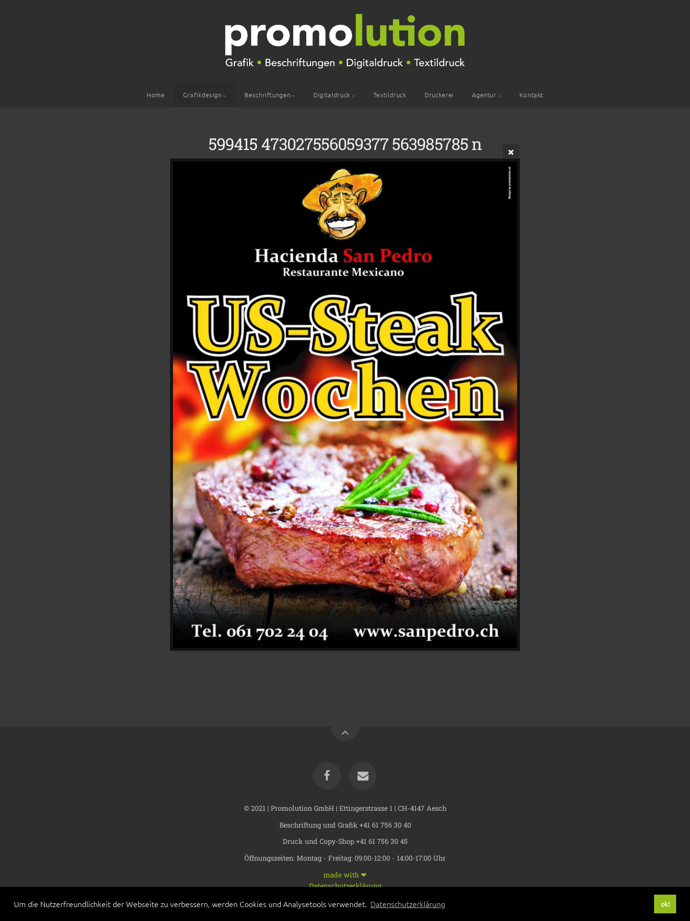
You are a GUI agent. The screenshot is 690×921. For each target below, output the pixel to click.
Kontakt (531, 94)
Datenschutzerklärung (345, 885)
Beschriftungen (267, 94)
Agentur (484, 94)
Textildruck (389, 94)
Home (156, 94)
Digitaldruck (331, 94)
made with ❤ (345, 874)
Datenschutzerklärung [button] (407, 903)
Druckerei (439, 94)
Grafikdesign (202, 94)
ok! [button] (665, 904)
